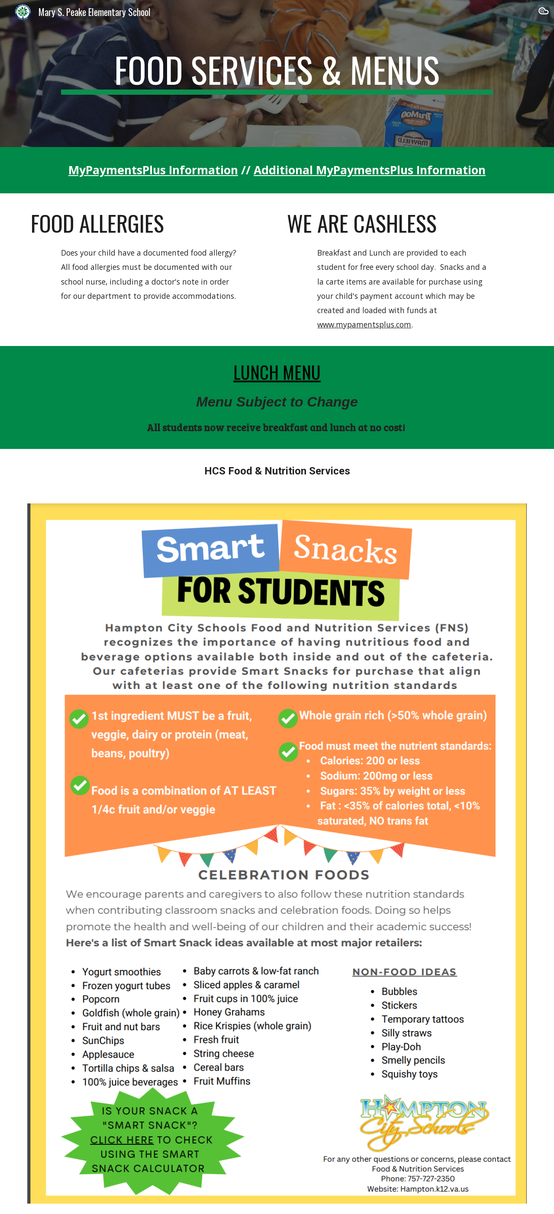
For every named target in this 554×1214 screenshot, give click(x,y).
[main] (277, 73)
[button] (543, 12)
